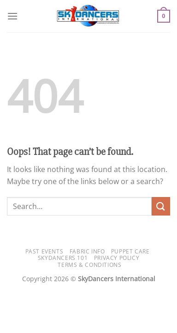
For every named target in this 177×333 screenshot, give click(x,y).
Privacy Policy (117, 258)
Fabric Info (87, 251)
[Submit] (161, 206)
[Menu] (12, 16)
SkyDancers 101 (63, 258)
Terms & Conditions (89, 265)
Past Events (44, 251)
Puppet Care (130, 251)
